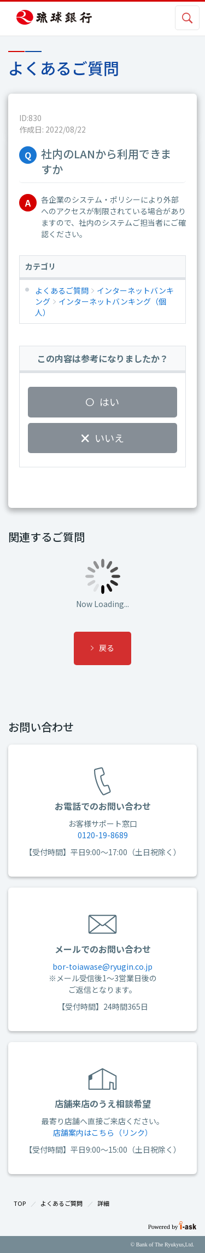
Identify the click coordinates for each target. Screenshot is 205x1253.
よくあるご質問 (61, 1203)
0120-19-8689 (103, 834)
